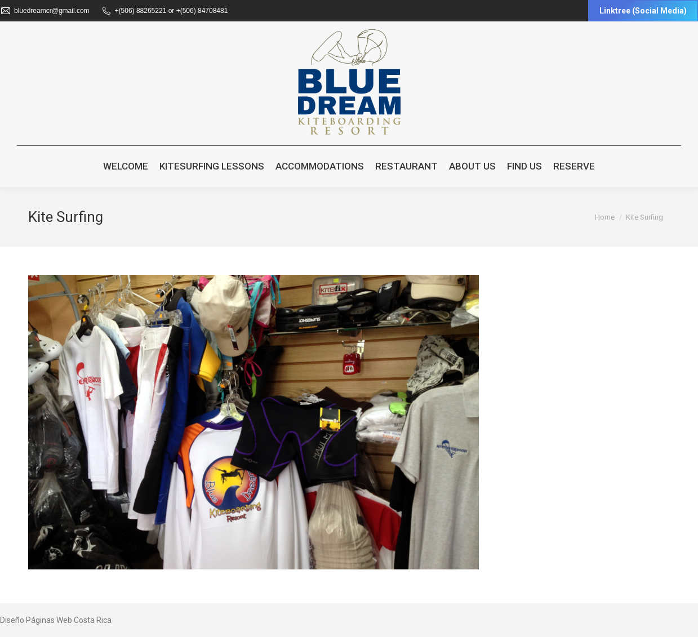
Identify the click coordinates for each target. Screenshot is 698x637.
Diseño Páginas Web (36, 620)
